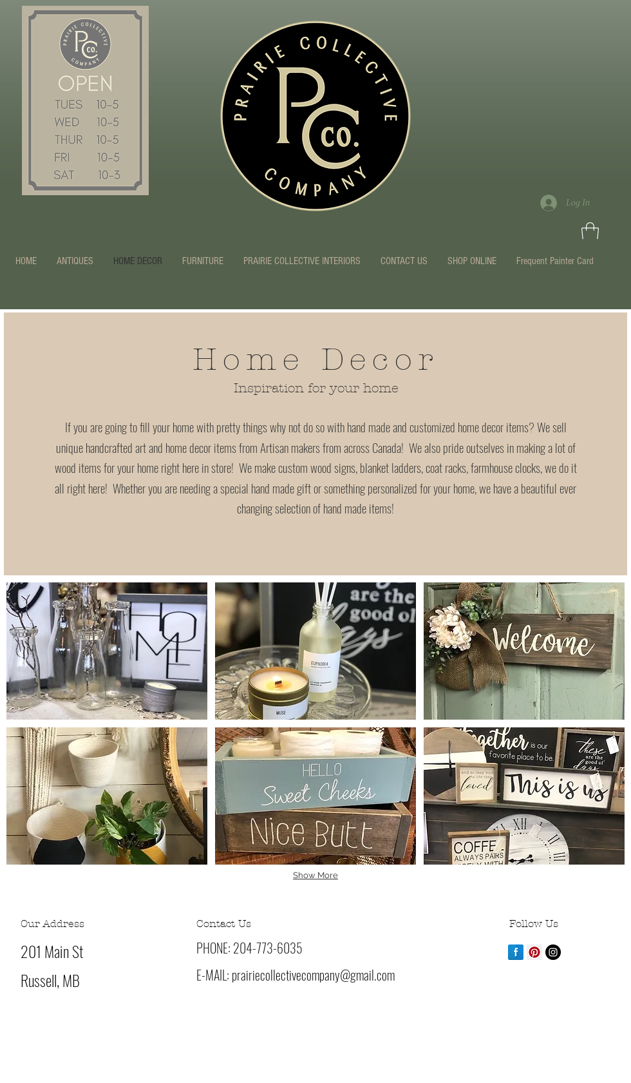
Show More (315, 875)
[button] (590, 232)
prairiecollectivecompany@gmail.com (313, 974)
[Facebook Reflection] (515, 952)
